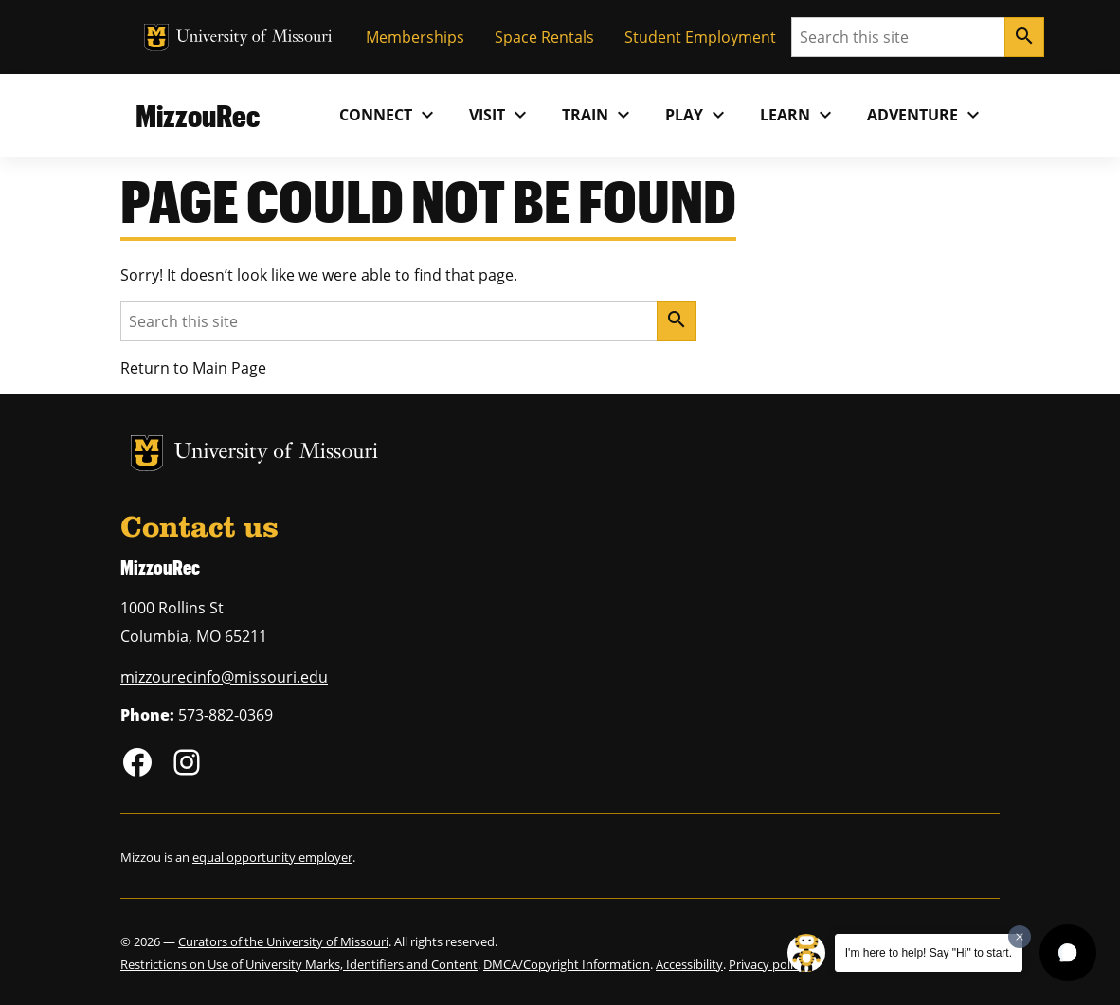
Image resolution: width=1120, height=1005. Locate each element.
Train (598, 114)
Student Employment (700, 37)
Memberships (415, 37)
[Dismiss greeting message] (1019, 936)
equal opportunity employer (272, 857)
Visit (500, 114)
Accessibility (689, 964)
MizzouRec (197, 115)
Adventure (926, 114)
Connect (389, 114)
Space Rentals (544, 37)
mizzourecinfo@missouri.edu (224, 677)
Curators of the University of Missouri (283, 941)
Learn (798, 114)
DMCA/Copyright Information (566, 964)
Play (697, 114)
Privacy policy (767, 964)
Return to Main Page (193, 367)
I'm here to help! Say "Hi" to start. (928, 952)
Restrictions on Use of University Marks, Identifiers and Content (299, 964)
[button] (1067, 952)
